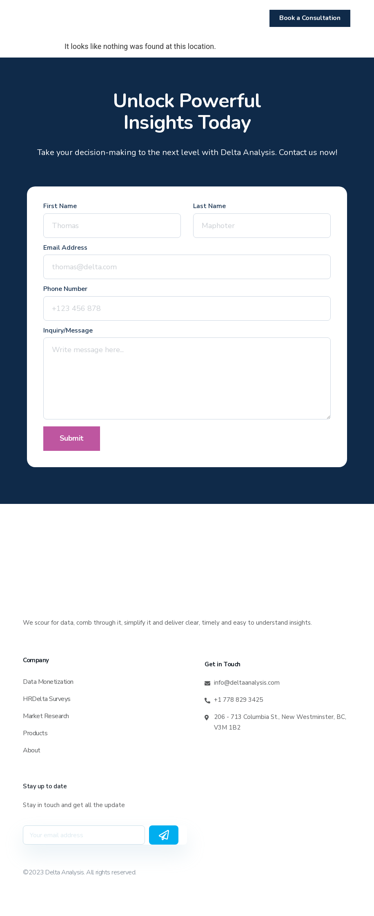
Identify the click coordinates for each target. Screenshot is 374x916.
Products (35, 733)
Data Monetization (48, 681)
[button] (37, 18)
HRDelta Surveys (47, 698)
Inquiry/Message (68, 331)
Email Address (65, 248)
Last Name (209, 207)
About (31, 750)
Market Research (46, 716)
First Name (60, 207)
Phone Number (65, 289)
